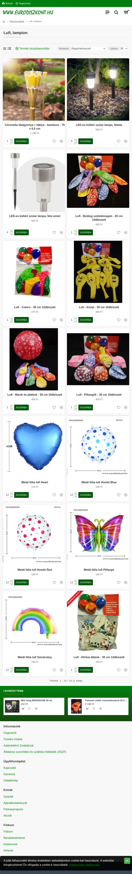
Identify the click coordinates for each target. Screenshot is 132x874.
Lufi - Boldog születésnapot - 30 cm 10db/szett (99, 218)
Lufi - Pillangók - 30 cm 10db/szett (98, 394)
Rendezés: (64, 48)
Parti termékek (16, 21)
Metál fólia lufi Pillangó (99, 569)
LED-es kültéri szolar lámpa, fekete (99, 124)
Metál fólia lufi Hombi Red (35, 569)
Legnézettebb (13, 690)
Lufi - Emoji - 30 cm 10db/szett (99, 307)
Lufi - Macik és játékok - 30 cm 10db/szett (34, 394)
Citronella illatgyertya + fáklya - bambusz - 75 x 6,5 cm (35, 126)
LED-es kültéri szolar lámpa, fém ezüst (34, 216)
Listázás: (114, 48)
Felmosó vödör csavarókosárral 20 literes (106, 700)
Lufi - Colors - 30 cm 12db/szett (34, 307)
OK (127, 860)
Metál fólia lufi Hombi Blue (99, 482)
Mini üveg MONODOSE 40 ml (36, 700)
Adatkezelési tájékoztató (84, 864)
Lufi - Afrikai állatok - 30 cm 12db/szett (99, 657)
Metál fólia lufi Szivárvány (35, 657)
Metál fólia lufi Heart (34, 482)
